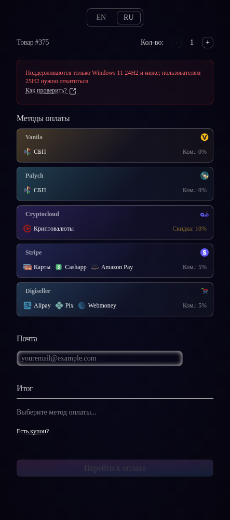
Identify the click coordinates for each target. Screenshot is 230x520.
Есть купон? (33, 431)
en (101, 17)
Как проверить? (51, 90)
